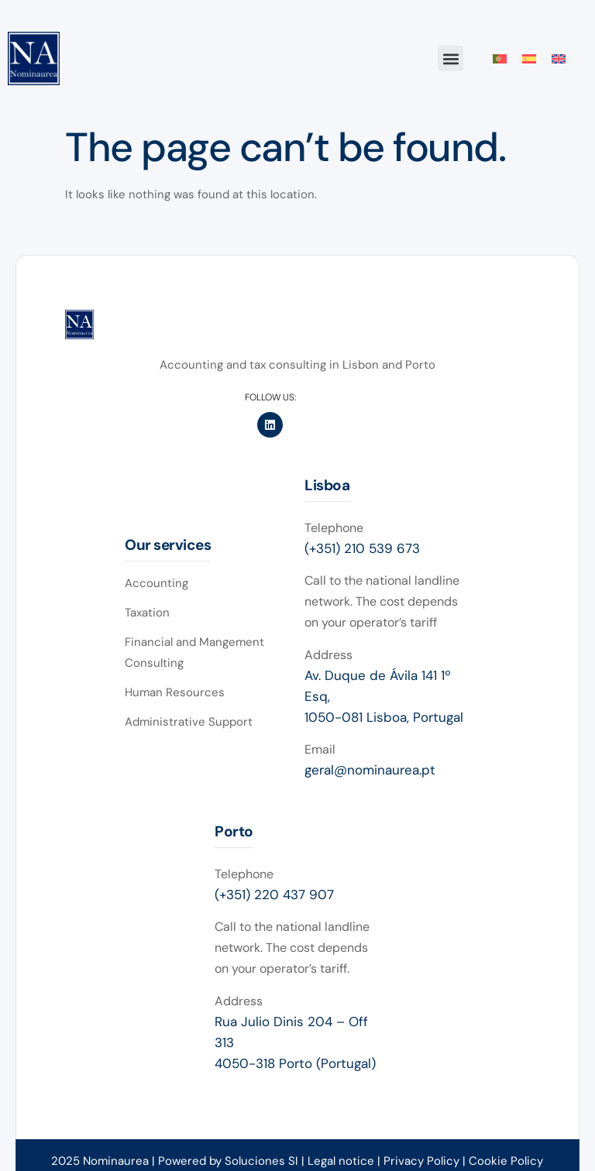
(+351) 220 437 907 (274, 894)
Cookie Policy (506, 1161)
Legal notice (341, 1161)
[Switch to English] (558, 59)
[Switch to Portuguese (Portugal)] (499, 59)
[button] (450, 58)
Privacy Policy (423, 1161)
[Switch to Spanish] (529, 59)
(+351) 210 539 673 (362, 548)
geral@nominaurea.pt (369, 769)
